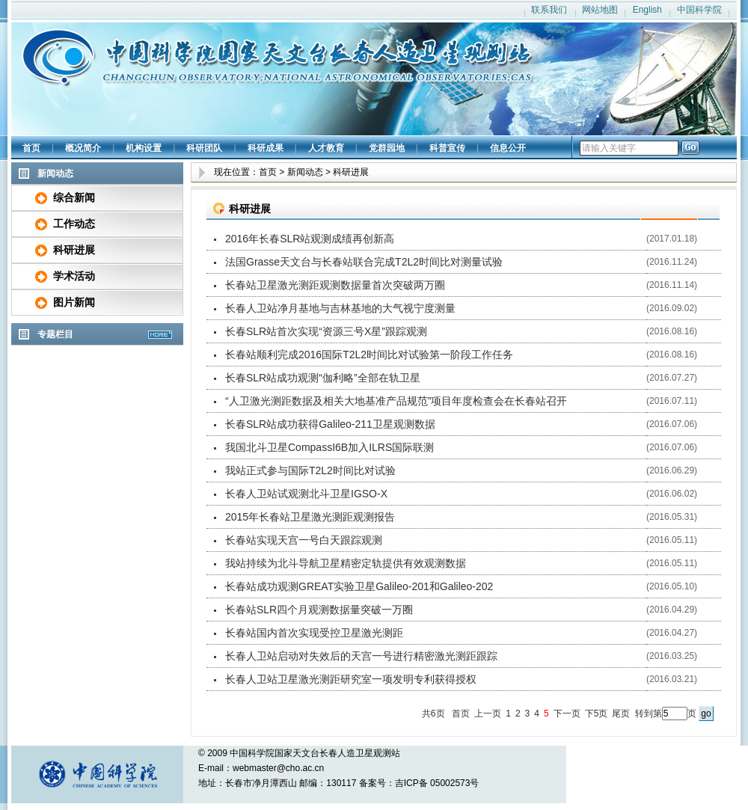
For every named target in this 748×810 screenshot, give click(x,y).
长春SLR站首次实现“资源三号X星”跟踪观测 (326, 331)
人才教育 (326, 148)
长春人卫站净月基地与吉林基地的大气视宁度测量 (340, 308)
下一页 (567, 713)
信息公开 (508, 148)
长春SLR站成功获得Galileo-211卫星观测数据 (330, 424)
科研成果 (265, 148)
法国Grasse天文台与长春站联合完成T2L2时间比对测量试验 (364, 262)
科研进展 (74, 250)
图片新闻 (74, 302)
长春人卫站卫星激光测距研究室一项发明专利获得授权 (350, 679)
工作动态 (74, 224)
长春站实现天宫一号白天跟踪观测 (303, 540)
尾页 (621, 713)
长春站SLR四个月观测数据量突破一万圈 (319, 610)
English (647, 9)
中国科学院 (699, 9)
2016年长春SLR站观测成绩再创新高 (309, 239)
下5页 (596, 713)
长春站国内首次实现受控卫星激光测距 (314, 633)
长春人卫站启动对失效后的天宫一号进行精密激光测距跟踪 (361, 656)
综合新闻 (74, 197)
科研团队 (204, 148)
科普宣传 (447, 148)
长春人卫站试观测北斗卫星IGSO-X (306, 494)
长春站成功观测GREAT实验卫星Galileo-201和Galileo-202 (359, 586)
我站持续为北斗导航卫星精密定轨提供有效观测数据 (345, 563)
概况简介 (83, 148)
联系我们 (549, 9)
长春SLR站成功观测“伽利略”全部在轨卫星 (322, 378)
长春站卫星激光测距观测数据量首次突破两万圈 (335, 285)
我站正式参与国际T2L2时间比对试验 (310, 470)
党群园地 (387, 148)
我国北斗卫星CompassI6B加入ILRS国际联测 (329, 447)
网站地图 (600, 9)
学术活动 (74, 276)
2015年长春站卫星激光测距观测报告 (310, 517)
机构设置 (144, 148)
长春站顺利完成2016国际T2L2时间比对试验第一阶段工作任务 (369, 354)
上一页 (487, 713)
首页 (31, 148)
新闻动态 (305, 172)
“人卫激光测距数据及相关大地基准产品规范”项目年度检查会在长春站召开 (396, 401)
